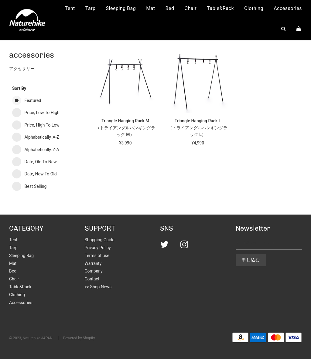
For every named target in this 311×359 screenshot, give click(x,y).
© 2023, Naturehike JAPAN (31, 338)
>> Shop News (98, 286)
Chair (191, 8)
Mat (150, 8)
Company (94, 271)
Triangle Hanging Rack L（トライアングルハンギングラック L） (197, 127)
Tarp (90, 8)
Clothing (253, 8)
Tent (70, 8)
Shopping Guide (99, 239)
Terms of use (97, 255)
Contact (92, 278)
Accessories (288, 8)
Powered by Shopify (79, 338)
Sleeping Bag (121, 8)
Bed (170, 8)
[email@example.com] (269, 242)
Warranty (93, 263)
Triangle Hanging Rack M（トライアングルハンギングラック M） (125, 127)
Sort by (19, 88)
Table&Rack (220, 8)
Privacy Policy (98, 247)
